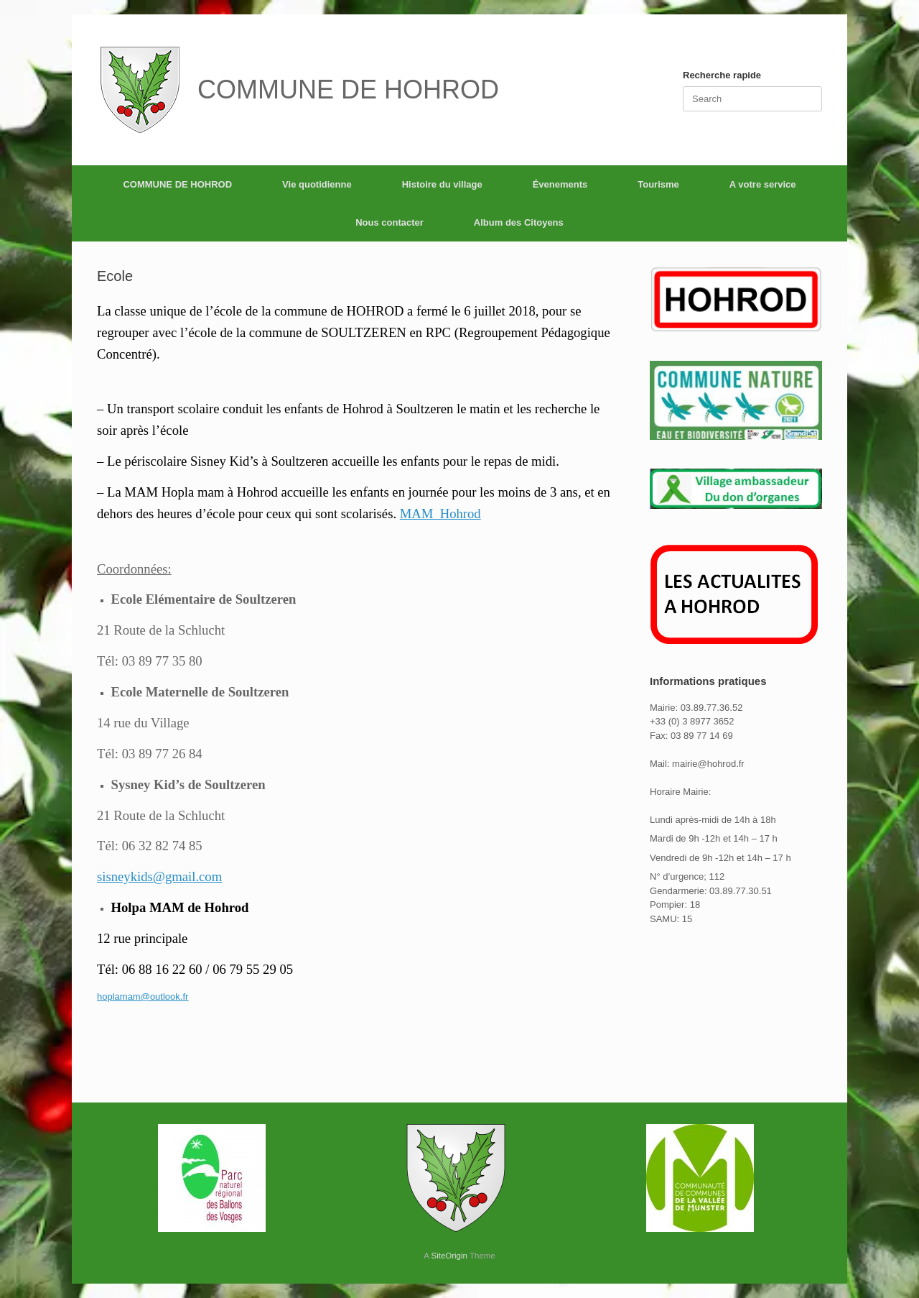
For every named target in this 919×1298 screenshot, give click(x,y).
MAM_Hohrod (440, 513)
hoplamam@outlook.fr (142, 996)
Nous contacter (389, 222)
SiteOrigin (449, 1255)
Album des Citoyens (519, 222)
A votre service (762, 184)
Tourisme (658, 184)
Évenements (560, 184)
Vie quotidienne (317, 184)
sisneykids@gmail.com (159, 876)
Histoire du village (442, 184)
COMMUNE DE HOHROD (177, 184)
